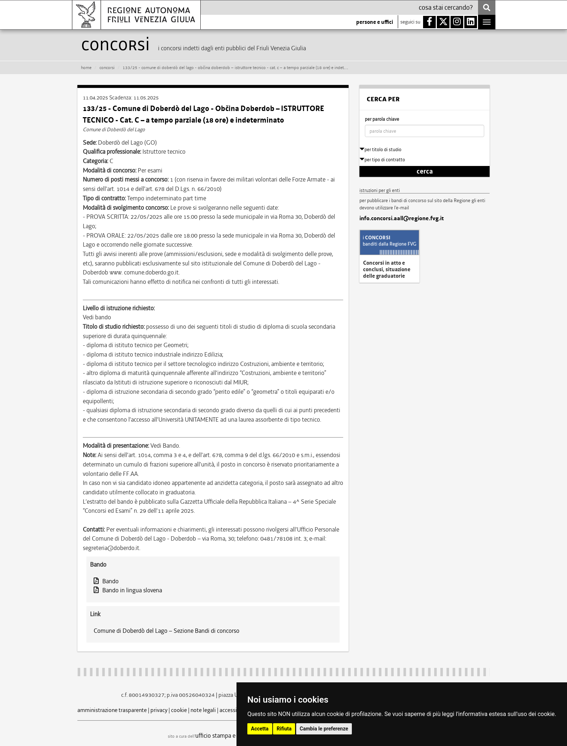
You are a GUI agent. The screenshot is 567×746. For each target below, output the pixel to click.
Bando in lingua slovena (128, 590)
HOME (86, 68)
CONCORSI (107, 68)
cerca (425, 171)
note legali (203, 710)
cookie (179, 710)
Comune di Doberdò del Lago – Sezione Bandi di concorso (166, 631)
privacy (158, 710)
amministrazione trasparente (112, 710)
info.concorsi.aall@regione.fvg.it (401, 218)
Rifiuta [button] (284, 729)
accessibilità (234, 710)
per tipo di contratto (382, 160)
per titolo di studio (380, 149)
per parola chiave (382, 119)
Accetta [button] (260, 729)
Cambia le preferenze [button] (324, 729)
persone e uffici (374, 22)
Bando (106, 581)
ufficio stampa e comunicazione (234, 735)
